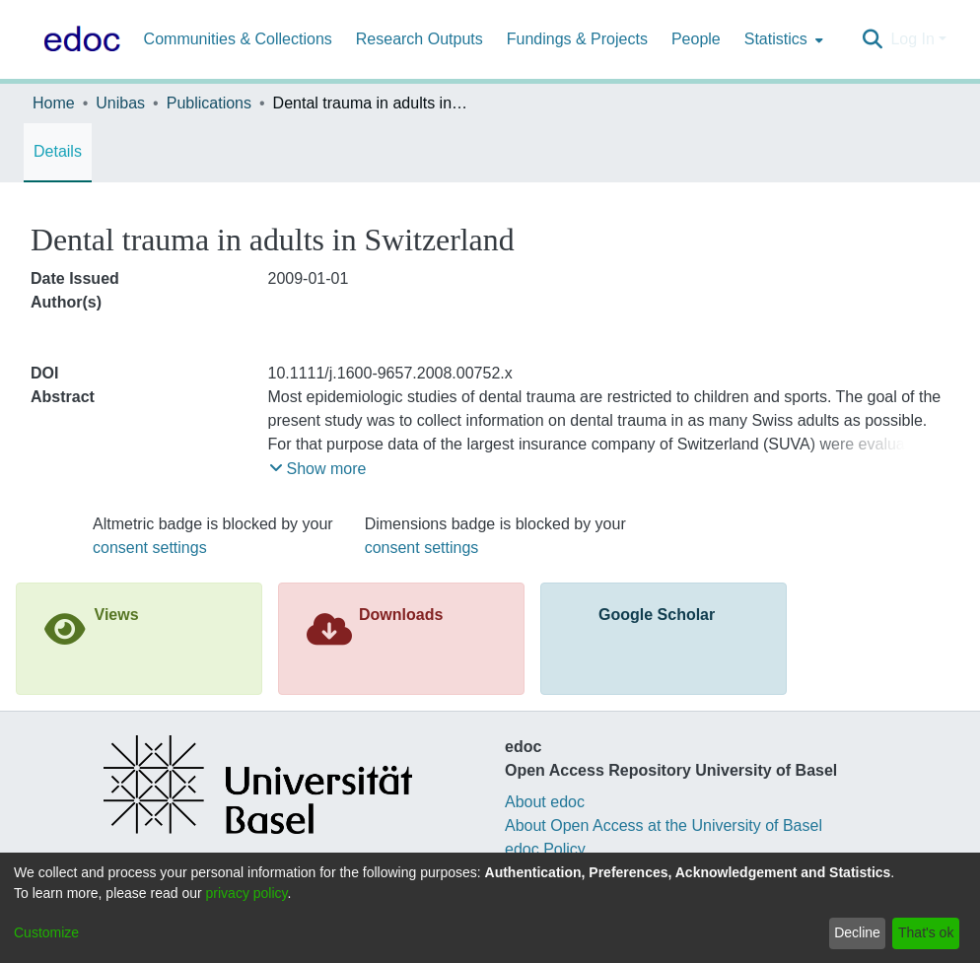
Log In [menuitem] (912, 39)
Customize (46, 932)
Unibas (120, 103)
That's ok (925, 932)
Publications (209, 103)
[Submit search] (872, 39)
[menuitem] (781, 39)
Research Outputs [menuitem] (419, 39)
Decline (857, 932)
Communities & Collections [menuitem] (238, 39)
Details (58, 151)
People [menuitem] (696, 39)
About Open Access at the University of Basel (663, 825)
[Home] (78, 39)
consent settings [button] (150, 547)
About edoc (545, 801)
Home (54, 103)
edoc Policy (545, 849)
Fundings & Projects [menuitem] (577, 39)
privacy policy (247, 893)
